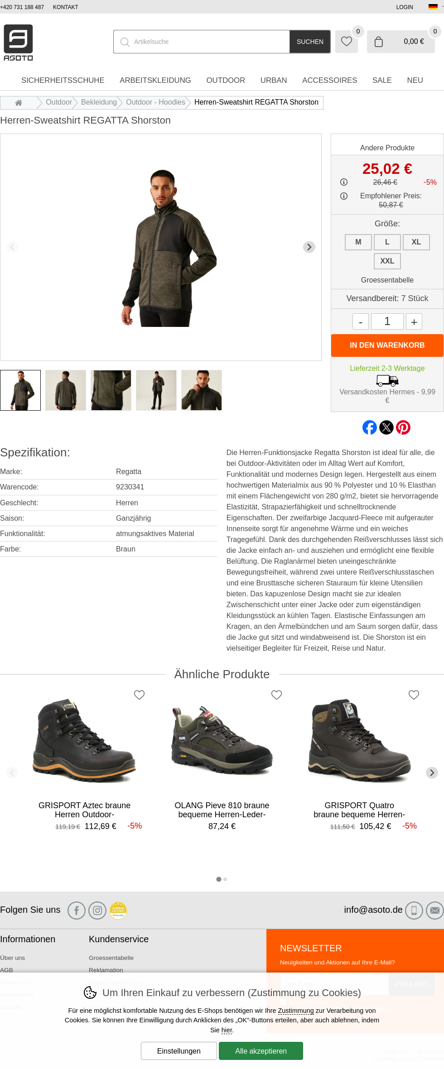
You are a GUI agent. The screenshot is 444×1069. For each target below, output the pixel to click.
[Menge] (387, 321)
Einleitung (21, 102)
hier (227, 1030)
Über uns (12, 957)
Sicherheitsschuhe (63, 80)
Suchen (310, 41)
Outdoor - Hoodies (155, 102)
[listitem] (20, 390)
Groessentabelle (387, 280)
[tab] (218, 879)
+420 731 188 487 (22, 7)
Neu (415, 80)
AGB (6, 970)
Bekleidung (99, 102)
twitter (386, 424)
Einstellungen (179, 1051)
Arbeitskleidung (155, 80)
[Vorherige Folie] (12, 247)
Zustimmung (296, 1010)
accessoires (329, 80)
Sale (382, 80)
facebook (369, 424)
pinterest (403, 424)
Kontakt (65, 7)
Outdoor (59, 102)
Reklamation (106, 970)
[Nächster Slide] (309, 247)
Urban (274, 80)
